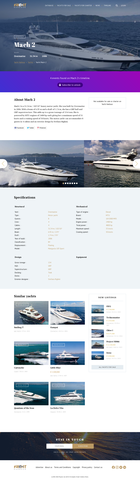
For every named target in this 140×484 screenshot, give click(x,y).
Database (49, 5)
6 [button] (74, 183)
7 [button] (77, 183)
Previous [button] (3, 163)
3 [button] (68, 183)
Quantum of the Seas (24, 408)
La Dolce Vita (56, 408)
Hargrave (53, 412)
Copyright (76, 467)
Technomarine (113, 317)
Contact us (98, 467)
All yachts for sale (107, 367)
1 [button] (63, 183)
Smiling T (19, 327)
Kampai (54, 327)
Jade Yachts (17, 331)
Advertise (39, 467)
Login (123, 5)
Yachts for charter (83, 5)
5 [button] (72, 183)
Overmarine (19, 56)
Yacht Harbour (20, 5)
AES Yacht (109, 347)
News (98, 5)
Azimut (108, 312)
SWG (108, 306)
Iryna (108, 352)
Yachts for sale (64, 5)
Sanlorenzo (109, 336)
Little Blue (55, 367)
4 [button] (70, 183)
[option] (42, 163)
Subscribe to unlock (71, 84)
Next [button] (136, 163)
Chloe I (109, 330)
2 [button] (65, 183)
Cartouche (19, 367)
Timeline (107, 5)
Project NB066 (112, 341)
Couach (16, 371)
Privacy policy (87, 467)
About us (48, 467)
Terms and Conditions (62, 467)
